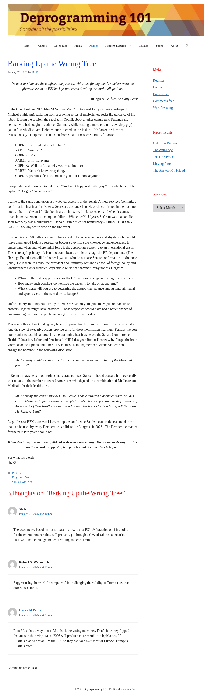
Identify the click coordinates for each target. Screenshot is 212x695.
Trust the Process (164, 157)
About (174, 45)
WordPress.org (163, 108)
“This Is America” (22, 481)
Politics (93, 45)
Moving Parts (162, 164)
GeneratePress (129, 689)
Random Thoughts (120, 45)
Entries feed (161, 94)
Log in (157, 87)
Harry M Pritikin (31, 610)
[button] (187, 45)
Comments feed (163, 101)
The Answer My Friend (169, 170)
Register (158, 80)
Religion (144, 45)
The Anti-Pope (163, 150)
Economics (60, 45)
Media (78, 45)
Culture (42, 45)
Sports (159, 45)
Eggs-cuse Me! (21, 477)
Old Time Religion (165, 143)
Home (27, 45)
